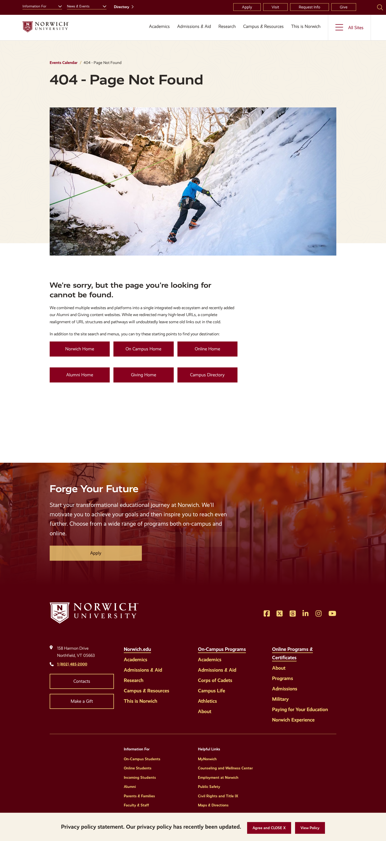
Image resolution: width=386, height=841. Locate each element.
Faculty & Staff (136, 805)
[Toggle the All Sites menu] (349, 27)
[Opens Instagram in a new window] (319, 614)
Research (227, 26)
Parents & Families (139, 796)
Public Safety (209, 786)
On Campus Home (143, 348)
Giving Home (143, 374)
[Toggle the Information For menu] (58, 6)
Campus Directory (207, 374)
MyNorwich (207, 759)
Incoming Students (140, 777)
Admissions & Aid (194, 26)
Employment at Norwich (218, 777)
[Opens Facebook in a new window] (267, 614)
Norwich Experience (293, 720)
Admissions (284, 689)
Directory (121, 7)
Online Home (207, 348)
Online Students (137, 768)
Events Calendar (64, 62)
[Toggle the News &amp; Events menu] (102, 6)
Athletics (207, 701)
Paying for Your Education (300, 709)
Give (343, 7)
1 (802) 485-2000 (72, 664)
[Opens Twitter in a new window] (280, 614)
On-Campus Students (142, 759)
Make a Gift (82, 701)
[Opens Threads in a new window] (293, 614)
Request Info (309, 7)
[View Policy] (310, 828)
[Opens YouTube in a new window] (332, 614)
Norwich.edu (137, 649)
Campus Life (211, 691)
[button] (269, 828)
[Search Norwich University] (380, 7)
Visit (275, 7)
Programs (282, 678)
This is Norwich (306, 26)
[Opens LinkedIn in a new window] (305, 614)
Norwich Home (79, 348)
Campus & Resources (263, 26)
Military (280, 699)
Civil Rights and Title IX (218, 796)
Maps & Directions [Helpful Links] (213, 805)
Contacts (81, 681)
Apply (247, 7)
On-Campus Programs (222, 649)
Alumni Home (79, 374)
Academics (159, 26)
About (204, 711)
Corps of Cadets (215, 680)
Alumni (130, 786)
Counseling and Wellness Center (225, 768)
